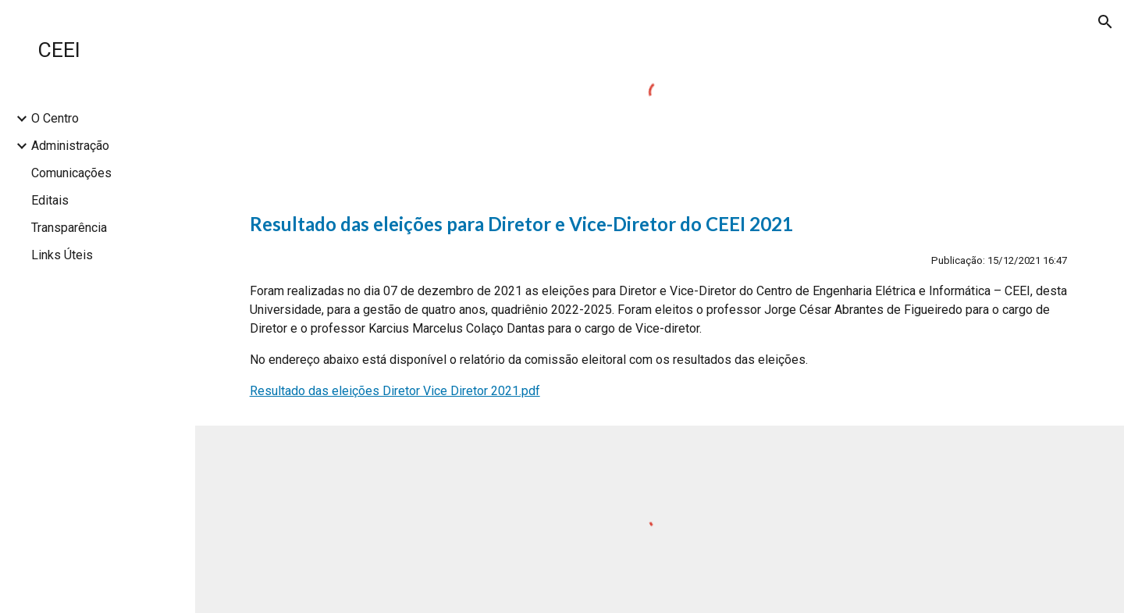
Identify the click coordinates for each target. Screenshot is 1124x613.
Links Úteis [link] (62, 255)
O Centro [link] (55, 118)
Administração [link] (70, 145)
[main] (660, 305)
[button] (1105, 22)
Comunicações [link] (71, 173)
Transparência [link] (69, 227)
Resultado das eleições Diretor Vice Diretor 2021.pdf (395, 390)
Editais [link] (50, 200)
